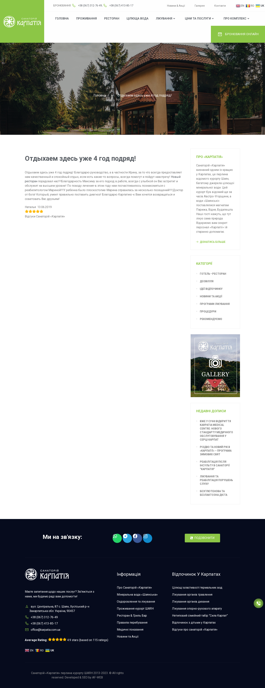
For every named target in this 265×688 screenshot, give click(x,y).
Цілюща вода (138, 18)
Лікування (164, 18)
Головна (62, 18)
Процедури (208, 311)
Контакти (220, 5)
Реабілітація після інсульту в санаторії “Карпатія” (215, 465)
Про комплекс (235, 18)
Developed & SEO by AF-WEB (84, 677)
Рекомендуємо (211, 319)
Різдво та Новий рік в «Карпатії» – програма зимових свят (216, 451)
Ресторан (111, 18)
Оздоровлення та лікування (136, 601)
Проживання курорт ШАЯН (135, 608)
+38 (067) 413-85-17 (121, 5)
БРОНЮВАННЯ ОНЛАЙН (238, 34)
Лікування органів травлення (192, 594)
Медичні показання (130, 629)
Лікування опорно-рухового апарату (197, 608)
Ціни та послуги (198, 18)
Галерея (200, 5)
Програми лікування (215, 303)
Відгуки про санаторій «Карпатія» (195, 629)
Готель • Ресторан (213, 273)
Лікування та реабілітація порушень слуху (216, 480)
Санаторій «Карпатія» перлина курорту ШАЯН (62, 673)
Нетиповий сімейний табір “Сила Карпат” (200, 615)
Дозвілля (206, 281)
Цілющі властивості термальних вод (197, 587)
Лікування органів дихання (190, 601)
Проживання (86, 18)
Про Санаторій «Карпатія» (134, 587)
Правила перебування (132, 622)
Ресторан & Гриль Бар (132, 615)
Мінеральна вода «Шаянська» (137, 594)
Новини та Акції (211, 296)
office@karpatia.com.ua (45, 629)
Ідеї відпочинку (211, 288)
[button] (202, 538)
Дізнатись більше (212, 241)
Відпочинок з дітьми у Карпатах (194, 622)
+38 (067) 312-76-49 (90, 5)
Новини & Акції (176, 5)
